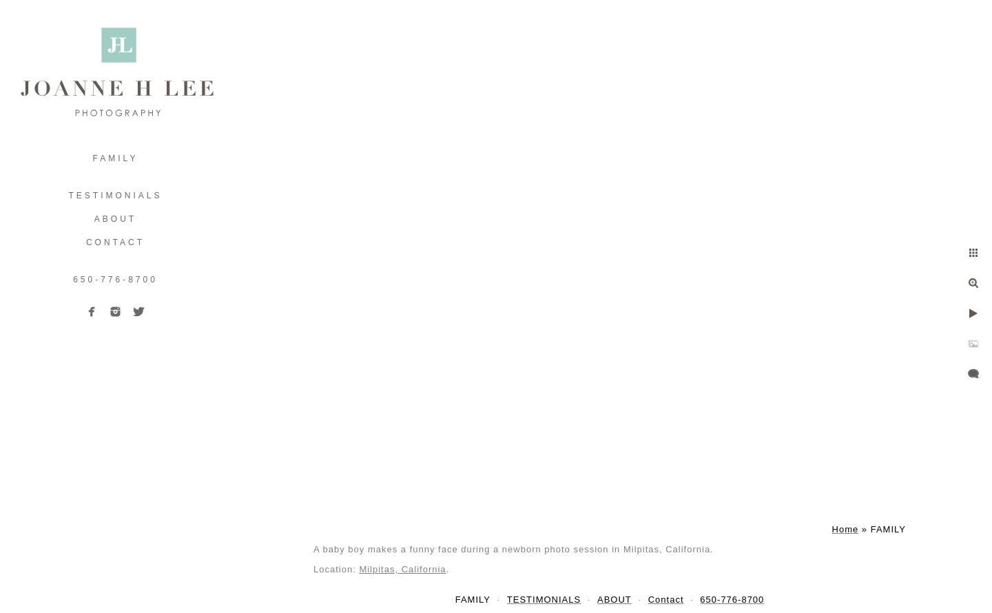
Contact (115, 242)
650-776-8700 (115, 279)
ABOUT (115, 219)
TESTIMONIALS (115, 195)
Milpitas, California (402, 569)
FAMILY (115, 158)
